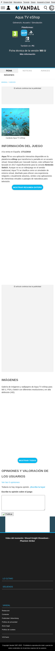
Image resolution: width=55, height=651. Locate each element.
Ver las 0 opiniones (11, 482)
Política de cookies (8, 629)
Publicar (7, 514)
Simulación (37, 22)
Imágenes (9, 75)
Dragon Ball (7, 2)
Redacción (6, 610)
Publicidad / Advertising (10, 618)
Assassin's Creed (43, 2)
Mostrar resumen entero (27, 187)
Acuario (26, 22)
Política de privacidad (9, 622)
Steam (33, 2)
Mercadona (18, 2)
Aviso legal (6, 626)
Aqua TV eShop (27, 17)
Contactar (5, 614)
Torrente (26, 2)
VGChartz (5, 637)
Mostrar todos (27, 460)
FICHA (9, 71)
